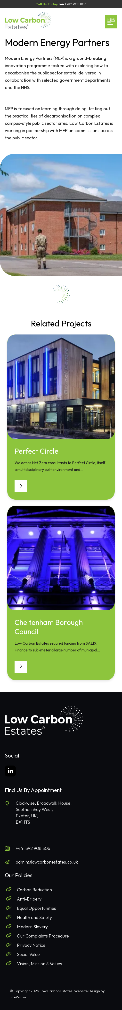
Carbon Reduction (34, 890)
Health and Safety (34, 917)
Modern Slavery (32, 926)
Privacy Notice (31, 945)
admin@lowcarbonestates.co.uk (47, 862)
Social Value (28, 954)
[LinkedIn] (10, 771)
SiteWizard (18, 997)
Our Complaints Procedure (43, 936)
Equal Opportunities (36, 908)
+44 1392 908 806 (33, 848)
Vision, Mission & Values (39, 963)
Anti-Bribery (29, 899)
